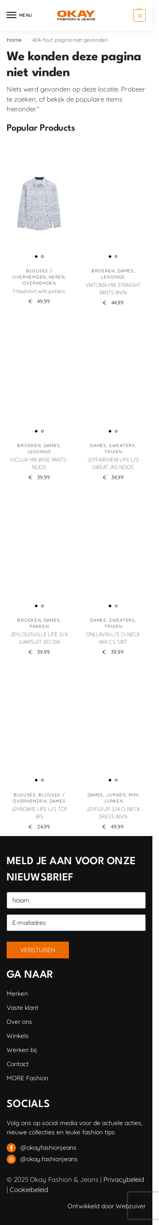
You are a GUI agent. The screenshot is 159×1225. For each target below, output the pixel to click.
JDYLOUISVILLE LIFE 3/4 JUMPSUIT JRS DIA (39, 638)
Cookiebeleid (29, 1189)
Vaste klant (22, 1008)
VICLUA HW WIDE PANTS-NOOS (39, 464)
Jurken (115, 795)
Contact (18, 1064)
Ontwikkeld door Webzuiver (107, 1206)
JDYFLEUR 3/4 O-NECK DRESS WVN (113, 813)
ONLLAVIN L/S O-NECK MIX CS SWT (113, 638)
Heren (57, 277)
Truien (113, 452)
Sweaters (122, 445)
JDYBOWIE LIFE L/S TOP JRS (39, 813)
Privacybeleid (123, 1179)
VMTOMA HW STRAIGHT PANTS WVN (113, 289)
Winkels (18, 1036)
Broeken (103, 271)
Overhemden (39, 283)
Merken (17, 994)
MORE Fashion (27, 1078)
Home (14, 40)
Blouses (25, 795)
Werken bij (22, 1050)
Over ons (19, 1022)
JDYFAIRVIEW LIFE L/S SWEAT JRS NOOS (113, 464)
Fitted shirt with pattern (39, 291)
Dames (125, 271)
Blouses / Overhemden (32, 274)
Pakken (39, 626)
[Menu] (20, 15)
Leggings (113, 277)
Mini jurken (121, 798)
